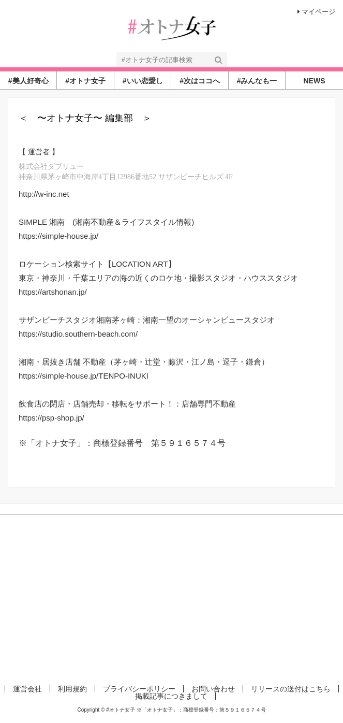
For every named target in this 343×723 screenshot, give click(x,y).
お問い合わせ (213, 688)
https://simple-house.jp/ (58, 236)
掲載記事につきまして (171, 696)
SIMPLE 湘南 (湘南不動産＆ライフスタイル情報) (106, 222)
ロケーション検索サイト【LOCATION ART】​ (97, 263)
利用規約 (72, 688)
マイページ (316, 12)
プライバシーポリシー (139, 688)
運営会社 (27, 688)
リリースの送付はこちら (291, 688)
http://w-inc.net (44, 194)
